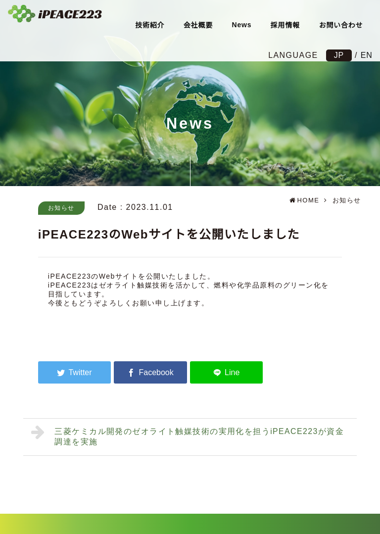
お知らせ (61, 207)
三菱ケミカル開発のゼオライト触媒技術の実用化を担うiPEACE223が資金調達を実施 (188, 435)
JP (337, 55)
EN (366, 55)
